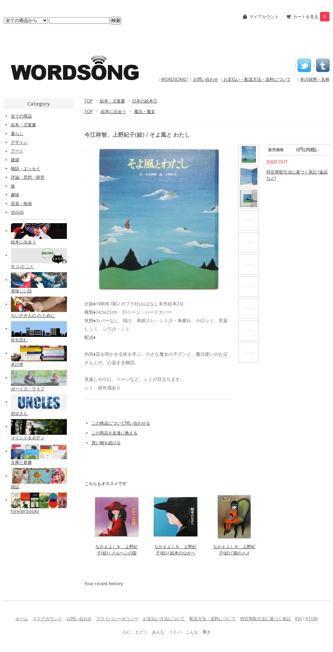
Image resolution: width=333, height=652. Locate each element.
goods (17, 212)
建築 (15, 160)
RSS (298, 619)
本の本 (17, 364)
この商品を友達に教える (114, 433)
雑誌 (15, 487)
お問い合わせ (205, 79)
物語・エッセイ (25, 168)
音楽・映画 (21, 203)
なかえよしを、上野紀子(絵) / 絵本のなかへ (175, 550)
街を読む (19, 340)
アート (17, 151)
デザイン (19, 142)
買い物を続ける (106, 443)
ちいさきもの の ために (33, 315)
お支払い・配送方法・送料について (257, 79)
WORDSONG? (174, 79)
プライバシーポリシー (117, 619)
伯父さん (19, 413)
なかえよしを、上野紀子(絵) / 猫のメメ (234, 550)
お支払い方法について (164, 619)
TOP (88, 101)
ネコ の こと (22, 266)
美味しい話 (21, 291)
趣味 (15, 195)
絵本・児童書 (112, 101)
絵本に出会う (113, 111)
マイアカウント (264, 17)
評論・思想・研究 (27, 177)
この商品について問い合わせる (120, 423)
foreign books (25, 511)
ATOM (311, 619)
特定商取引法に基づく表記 (265, 619)
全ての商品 (21, 116)
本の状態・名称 (314, 79)
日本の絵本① (144, 101)
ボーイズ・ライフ (27, 389)
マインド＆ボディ (27, 438)
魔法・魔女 (144, 111)
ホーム (21, 619)
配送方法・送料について (212, 619)
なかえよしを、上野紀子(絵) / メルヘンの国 (117, 550)
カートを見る (311, 17)
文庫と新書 (21, 462)
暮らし (17, 133)
